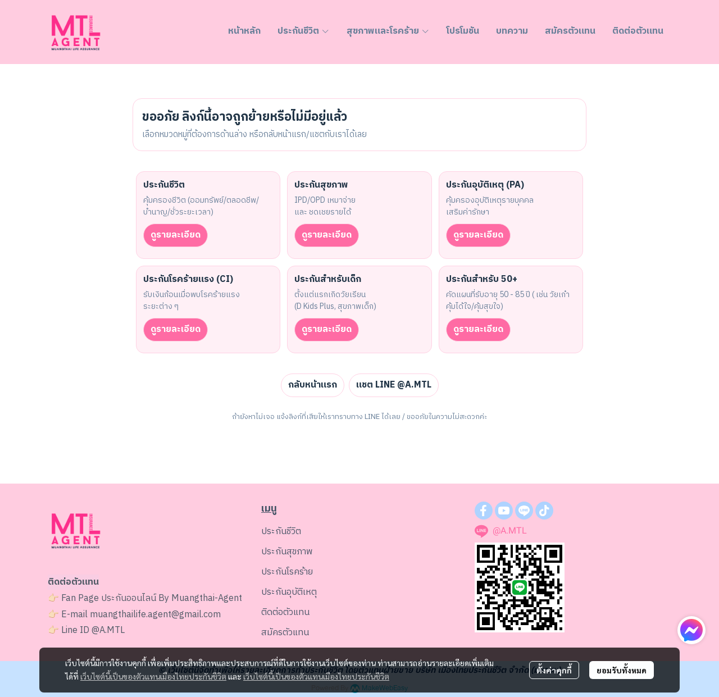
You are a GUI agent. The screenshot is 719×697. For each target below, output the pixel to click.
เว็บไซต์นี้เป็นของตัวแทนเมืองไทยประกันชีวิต (153, 676)
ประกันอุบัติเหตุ (289, 592)
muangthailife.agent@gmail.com (155, 614)
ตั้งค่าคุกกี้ (554, 670)
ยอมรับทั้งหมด (622, 670)
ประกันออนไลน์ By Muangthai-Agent (171, 598)
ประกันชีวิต (281, 531)
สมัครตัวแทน (285, 632)
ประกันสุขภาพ (287, 551)
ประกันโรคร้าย (287, 572)
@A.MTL (108, 630)
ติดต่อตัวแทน (285, 612)
